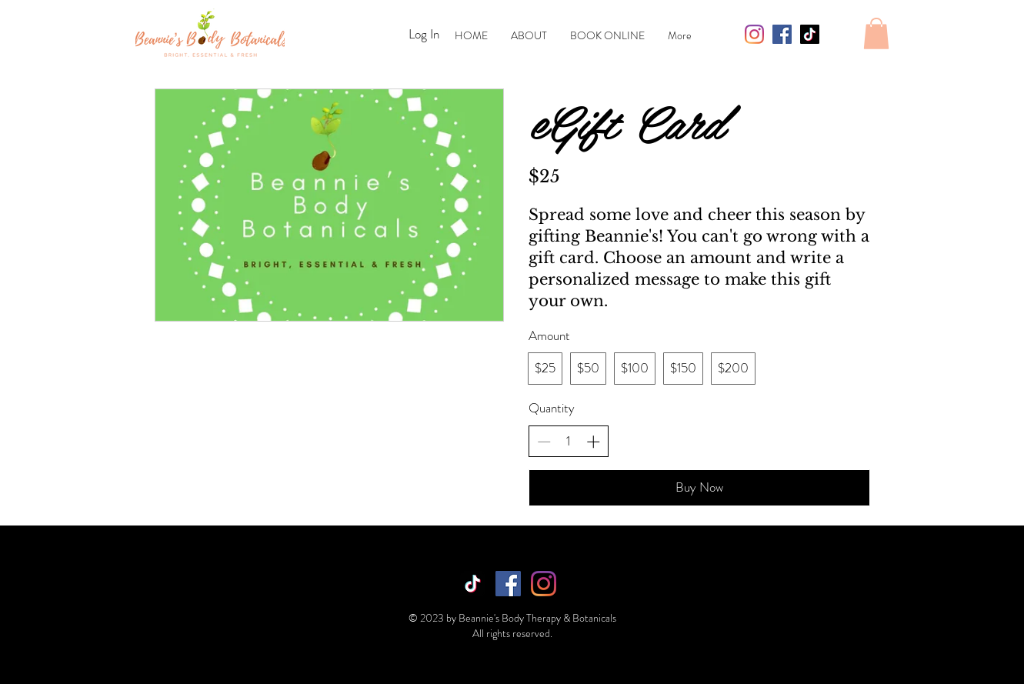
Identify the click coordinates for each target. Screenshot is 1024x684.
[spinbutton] (568, 441)
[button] (876, 33)
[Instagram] (754, 34)
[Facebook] (782, 34)
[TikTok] (809, 34)
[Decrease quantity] (544, 441)
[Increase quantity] (593, 441)
